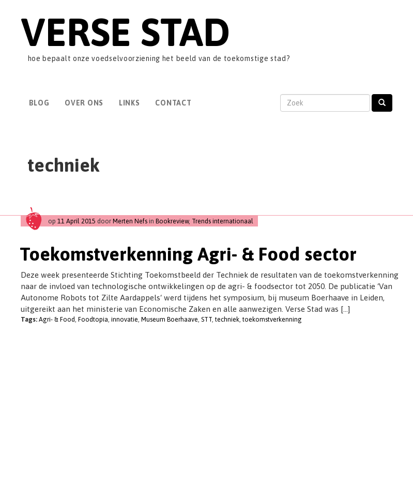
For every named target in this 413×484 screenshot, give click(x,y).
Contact (173, 103)
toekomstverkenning (272, 319)
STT (206, 319)
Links (129, 103)
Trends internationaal (222, 221)
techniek (227, 319)
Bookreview (172, 221)
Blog (39, 103)
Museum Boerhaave (169, 319)
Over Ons (84, 103)
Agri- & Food (57, 319)
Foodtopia (93, 319)
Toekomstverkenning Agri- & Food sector (188, 254)
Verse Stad (125, 31)
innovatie (124, 319)
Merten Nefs (130, 221)
